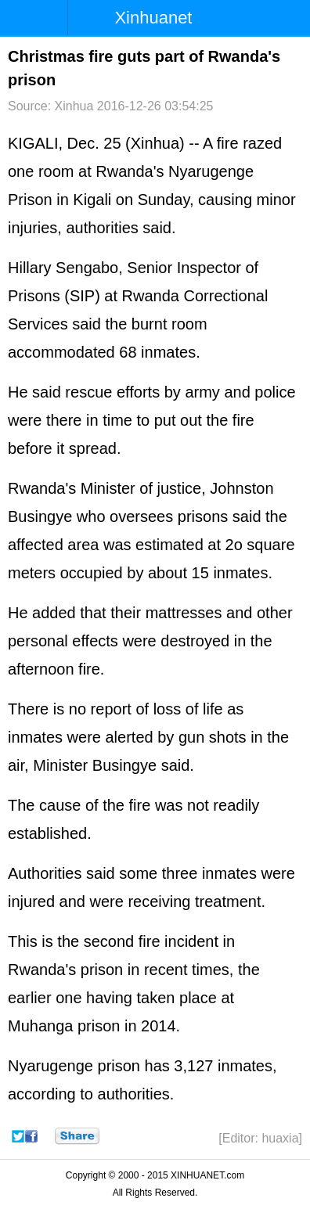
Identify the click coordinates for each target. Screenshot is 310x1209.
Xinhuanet (153, 17)
